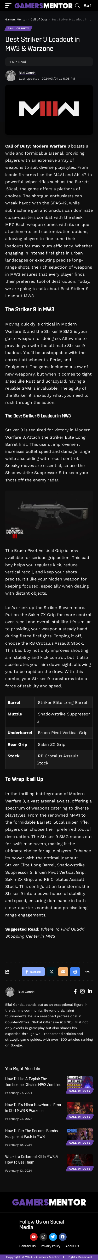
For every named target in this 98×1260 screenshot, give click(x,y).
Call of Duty (18, 28)
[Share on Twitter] (51, 971)
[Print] (75, 971)
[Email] (63, 971)
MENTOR (49, 1202)
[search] (77, 6)
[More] (87, 971)
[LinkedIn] (90, 992)
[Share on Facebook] (33, 971)
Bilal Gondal (27, 73)
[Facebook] (75, 992)
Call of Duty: (18, 146)
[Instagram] (82, 992)
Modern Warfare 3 (51, 146)
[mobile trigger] (9, 5)
